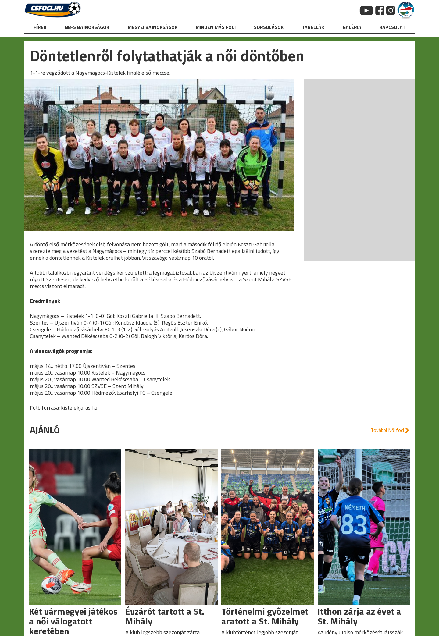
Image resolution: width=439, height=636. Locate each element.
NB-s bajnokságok (87, 27)
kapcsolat (392, 27)
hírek (40, 27)
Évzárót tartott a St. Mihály (164, 616)
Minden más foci (216, 27)
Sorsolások (269, 27)
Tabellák (313, 27)
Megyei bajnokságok (152, 27)
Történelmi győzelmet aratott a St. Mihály (264, 616)
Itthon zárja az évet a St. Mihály (359, 616)
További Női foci (387, 430)
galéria (352, 27)
